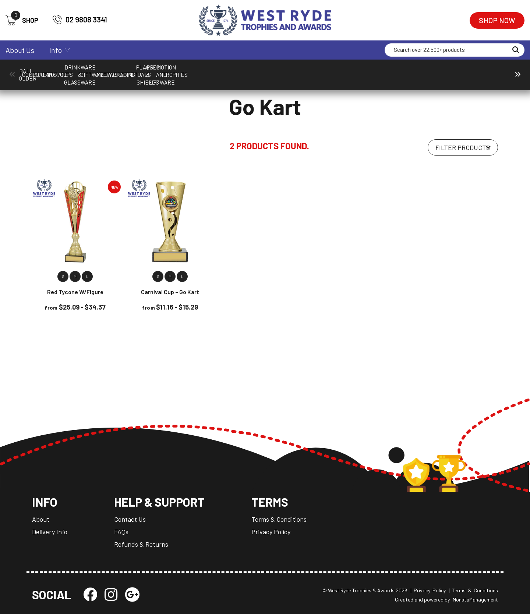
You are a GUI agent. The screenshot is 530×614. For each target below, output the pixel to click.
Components (108, 71)
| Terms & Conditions (473, 590)
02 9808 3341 (80, 19)
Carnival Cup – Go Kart (170, 291)
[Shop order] (463, 147)
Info (55, 50)
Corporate (167, 71)
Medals (405, 71)
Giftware (346, 71)
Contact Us (130, 519)
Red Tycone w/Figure (75, 291)
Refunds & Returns (141, 544)
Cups (227, 71)
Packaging (465, 71)
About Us (20, 50)
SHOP (22, 20)
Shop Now (497, 20)
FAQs (121, 532)
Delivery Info (49, 532)
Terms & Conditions (279, 519)
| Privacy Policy (428, 590)
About (40, 519)
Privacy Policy (270, 532)
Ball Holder (49, 71)
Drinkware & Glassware (287, 71)
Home (38, 85)
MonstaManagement (475, 599)
